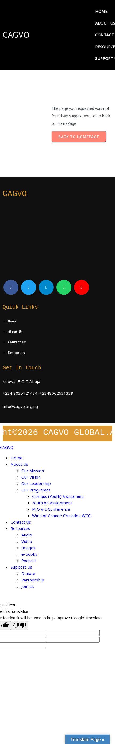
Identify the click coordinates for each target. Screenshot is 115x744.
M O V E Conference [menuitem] (51, 509)
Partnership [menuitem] (32, 580)
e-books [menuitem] (29, 554)
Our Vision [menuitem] (31, 477)
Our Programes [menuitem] (36, 490)
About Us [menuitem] (19, 464)
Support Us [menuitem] (21, 567)
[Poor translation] (19, 625)
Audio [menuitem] (26, 535)
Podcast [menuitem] (28, 560)
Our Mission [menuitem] (32, 470)
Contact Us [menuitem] (21, 522)
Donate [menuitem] (28, 573)
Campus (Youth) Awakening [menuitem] (58, 496)
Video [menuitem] (26, 541)
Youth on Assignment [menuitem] (52, 502)
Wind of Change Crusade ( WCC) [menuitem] (62, 515)
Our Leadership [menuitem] (36, 483)
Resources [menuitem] (20, 528)
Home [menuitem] (16, 457)
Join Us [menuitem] (27, 586)
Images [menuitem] (28, 547)
